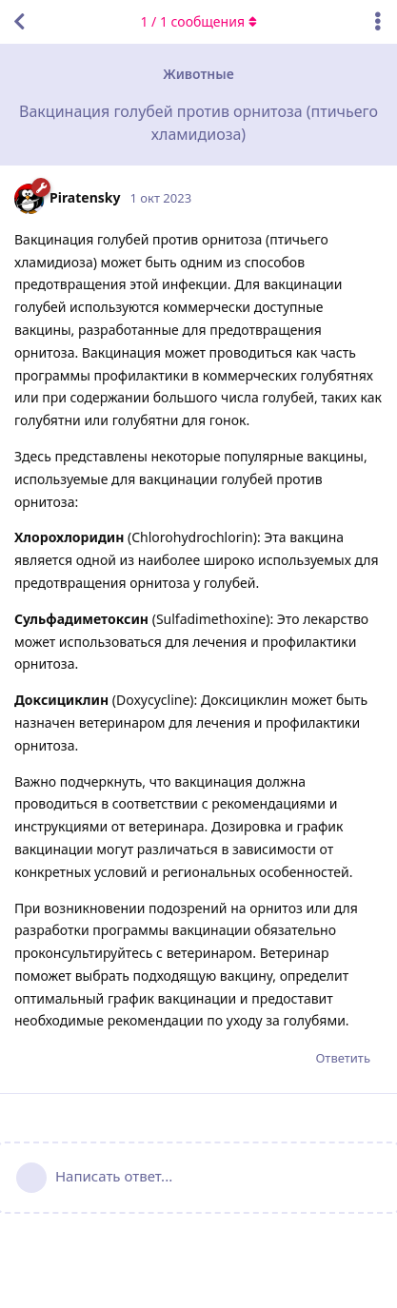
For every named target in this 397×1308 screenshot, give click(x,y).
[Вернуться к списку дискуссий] (19, 22)
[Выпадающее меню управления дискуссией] (378, 22)
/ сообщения (198, 21)
